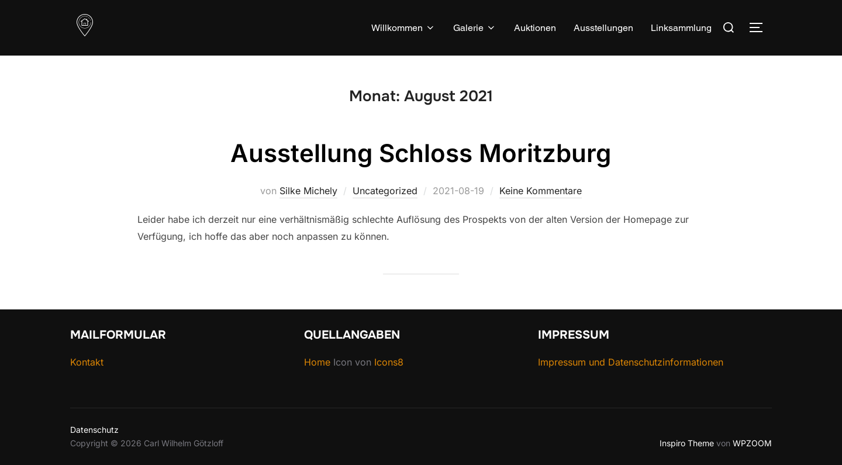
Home (318, 362)
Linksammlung (681, 27)
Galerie (474, 27)
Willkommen (403, 27)
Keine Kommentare (540, 191)
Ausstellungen (603, 27)
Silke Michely (308, 191)
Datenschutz (94, 430)
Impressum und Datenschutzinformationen (630, 362)
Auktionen (535, 27)
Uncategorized (385, 191)
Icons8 (388, 362)
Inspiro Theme (687, 443)
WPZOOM (752, 443)
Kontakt (86, 362)
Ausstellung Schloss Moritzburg (420, 153)
